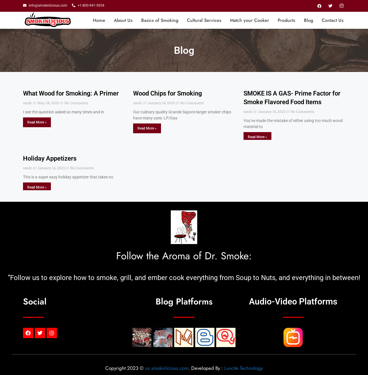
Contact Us (333, 20)
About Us (123, 20)
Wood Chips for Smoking (167, 93)
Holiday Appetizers (49, 158)
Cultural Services (204, 20)
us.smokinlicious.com (166, 368)
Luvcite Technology (243, 368)
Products (286, 20)
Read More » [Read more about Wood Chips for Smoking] (147, 128)
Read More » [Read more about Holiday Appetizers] (37, 187)
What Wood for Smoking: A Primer (71, 93)
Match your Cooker (249, 20)
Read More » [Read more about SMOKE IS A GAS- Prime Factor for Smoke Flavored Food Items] (257, 137)
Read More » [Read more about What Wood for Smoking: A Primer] (37, 122)
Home (99, 20)
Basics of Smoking (159, 20)
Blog (308, 20)
